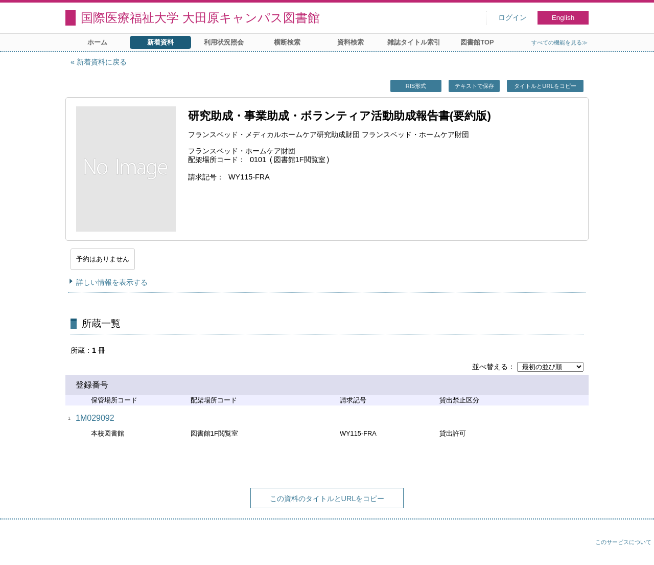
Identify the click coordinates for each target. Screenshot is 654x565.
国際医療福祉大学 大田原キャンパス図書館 (200, 18)
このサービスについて (623, 542)
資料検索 (350, 42)
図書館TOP (477, 42)
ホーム (97, 42)
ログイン (512, 17)
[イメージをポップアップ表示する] (126, 169)
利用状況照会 (224, 42)
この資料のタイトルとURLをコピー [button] (327, 498)
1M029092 (95, 418)
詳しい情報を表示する (112, 282)
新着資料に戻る (102, 62)
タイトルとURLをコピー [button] (545, 86)
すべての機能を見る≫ (559, 42)
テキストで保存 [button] (474, 86)
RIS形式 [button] (416, 86)
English (563, 17)
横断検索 (287, 42)
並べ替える (490, 367)
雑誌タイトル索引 (413, 42)
